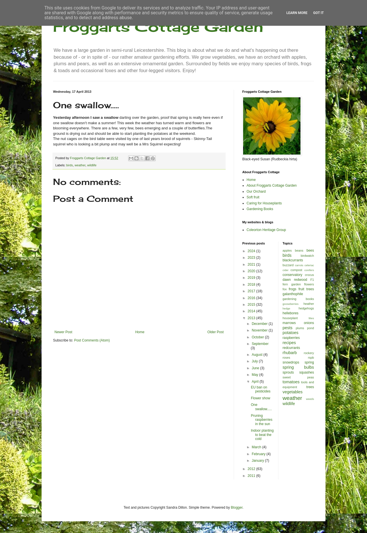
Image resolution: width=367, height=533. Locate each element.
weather (80, 165)
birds (69, 165)
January (258, 461)
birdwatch (307, 255)
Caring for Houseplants (264, 203)
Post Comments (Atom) (92, 340)
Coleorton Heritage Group (266, 230)
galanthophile (293, 294)
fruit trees (306, 289)
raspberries (291, 338)
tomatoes (291, 382)
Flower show (260, 398)
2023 (252, 258)
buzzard (288, 265)
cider (286, 270)
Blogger (237, 508)
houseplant (290, 318)
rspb (311, 357)
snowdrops (291, 362)
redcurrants (291, 348)
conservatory (292, 275)
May (255, 375)
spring (309, 362)
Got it (318, 13)
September (260, 344)
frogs (292, 289)
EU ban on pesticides (260, 389)
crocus (309, 275)
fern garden (292, 284)
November (260, 330)
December (260, 324)
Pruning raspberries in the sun (261, 420)
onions (309, 323)
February (259, 454)
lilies (311, 318)
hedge (286, 308)
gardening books (298, 299)
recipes (289, 342)
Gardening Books (260, 209)
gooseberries (290, 303)
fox (285, 289)
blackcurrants (293, 260)
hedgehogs (306, 308)
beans (299, 250)
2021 (252, 264)
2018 (252, 285)
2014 (252, 311)
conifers (309, 270)
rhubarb (290, 352)
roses (286, 357)
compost (296, 270)
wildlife (91, 165)
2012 (252, 469)
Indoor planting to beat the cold (262, 435)
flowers (309, 284)
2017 (252, 291)
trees (310, 387)
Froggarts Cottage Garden (158, 26)
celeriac (309, 265)
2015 (252, 305)
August (257, 355)
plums (300, 328)
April (255, 382)
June (256, 368)
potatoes (290, 332)
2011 (252, 476)
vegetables (293, 392)
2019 (252, 278)
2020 (252, 271)
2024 (252, 251)
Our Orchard (256, 191)
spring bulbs (298, 367)
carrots (299, 265)
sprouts (288, 372)
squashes (306, 372)
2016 (252, 298)
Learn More (297, 13)
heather (308, 303)
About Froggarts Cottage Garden (272, 185)
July (255, 361)
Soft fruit (253, 197)
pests (287, 327)
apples (287, 250)
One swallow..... (261, 407)
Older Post (215, 332)
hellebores (290, 313)
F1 (312, 279)
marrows (289, 323)
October (258, 337)
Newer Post (63, 332)
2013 (252, 318)
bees (310, 250)
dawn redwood (295, 280)
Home (140, 332)
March (257, 447)
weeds (310, 398)
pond (310, 328)
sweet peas (298, 377)
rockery (309, 353)
